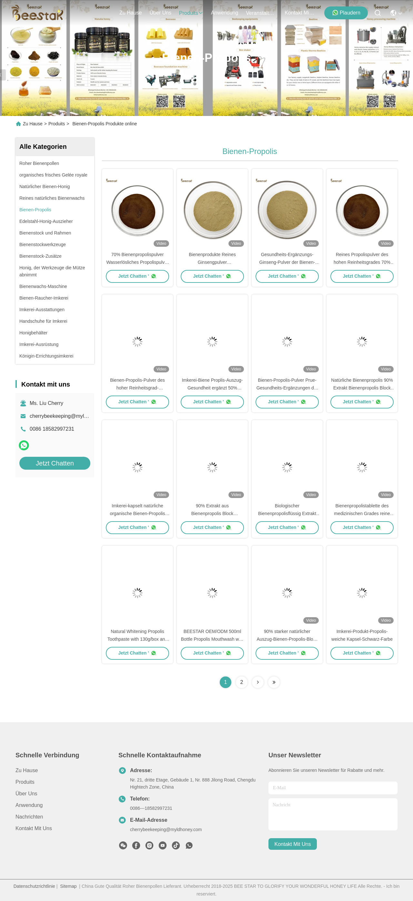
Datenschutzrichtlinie (34, 886)
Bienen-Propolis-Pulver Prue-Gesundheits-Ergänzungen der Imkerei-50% (287, 388)
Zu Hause (130, 12)
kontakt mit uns (300, 12)
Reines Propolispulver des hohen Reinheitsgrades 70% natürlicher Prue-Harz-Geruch (362, 262)
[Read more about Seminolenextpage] (258, 682)
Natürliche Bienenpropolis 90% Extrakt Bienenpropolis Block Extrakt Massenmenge (362, 388)
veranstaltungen (261, 13)
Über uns (161, 12)
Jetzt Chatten (55, 463)
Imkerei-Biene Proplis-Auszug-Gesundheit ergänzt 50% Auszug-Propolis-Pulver (212, 388)
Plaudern (346, 12)
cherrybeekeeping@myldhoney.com (71, 416)
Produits (56, 123)
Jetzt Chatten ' (137, 276)
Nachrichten (29, 817)
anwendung (224, 12)
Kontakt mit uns (33, 828)
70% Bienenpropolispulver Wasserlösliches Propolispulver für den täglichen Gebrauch (137, 262)
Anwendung (29, 805)
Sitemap (68, 886)
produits (191, 13)
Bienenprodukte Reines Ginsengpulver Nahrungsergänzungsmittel (212, 262)
